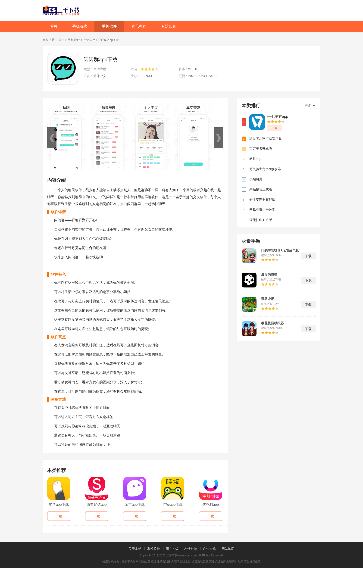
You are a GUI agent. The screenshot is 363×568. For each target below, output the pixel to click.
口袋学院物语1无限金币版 (280, 250)
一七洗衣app (277, 117)
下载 (274, 128)
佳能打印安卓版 (260, 220)
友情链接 (190, 548)
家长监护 (153, 548)
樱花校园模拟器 (272, 323)
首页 (53, 26)
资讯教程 (138, 26)
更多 (310, 105)
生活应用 (89, 40)
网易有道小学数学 (262, 210)
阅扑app (255, 159)
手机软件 (109, 26)
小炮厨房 (255, 179)
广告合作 (209, 548)
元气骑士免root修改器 (265, 169)
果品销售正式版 (260, 189)
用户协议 (172, 548)
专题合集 (168, 26)
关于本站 (134, 548)
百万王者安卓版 (260, 148)
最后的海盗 (269, 274)
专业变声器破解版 (262, 199)
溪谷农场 (267, 299)
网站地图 (228, 548)
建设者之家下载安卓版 (265, 138)
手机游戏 (79, 26)
